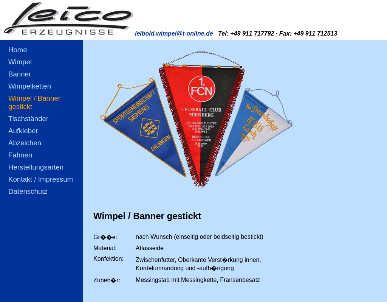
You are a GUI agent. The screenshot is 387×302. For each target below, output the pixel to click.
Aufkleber (23, 131)
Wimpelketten (29, 86)
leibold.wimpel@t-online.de (174, 33)
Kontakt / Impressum (40, 179)
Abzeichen (24, 143)
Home (17, 50)
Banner (19, 74)
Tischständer (28, 119)
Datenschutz (28, 191)
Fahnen (20, 155)
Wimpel (20, 62)
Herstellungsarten (35, 167)
